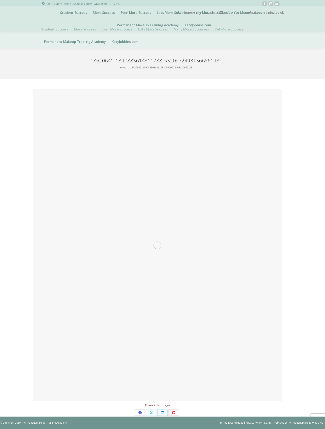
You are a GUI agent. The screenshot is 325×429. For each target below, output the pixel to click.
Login (267, 422)
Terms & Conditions (231, 422)
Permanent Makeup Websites (306, 422)
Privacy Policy (254, 422)
